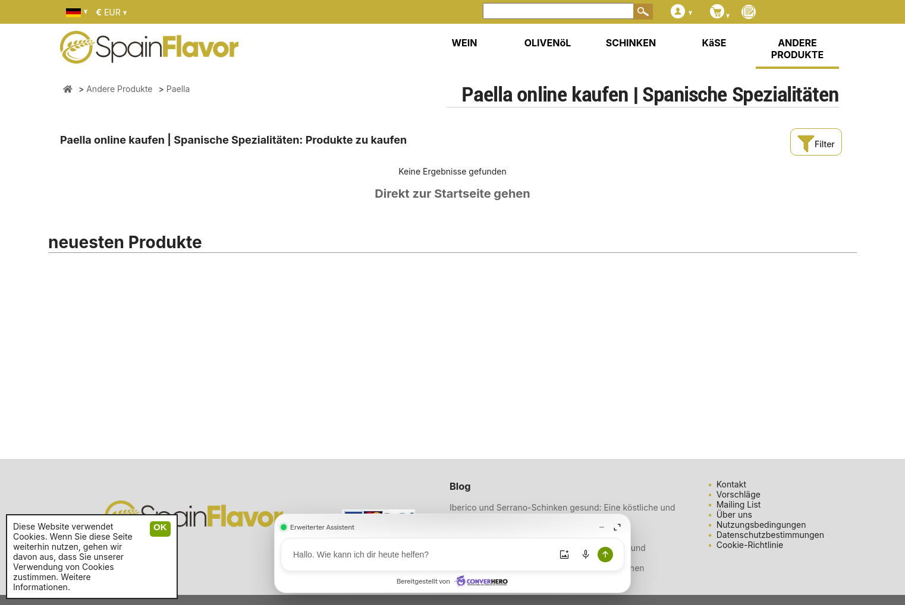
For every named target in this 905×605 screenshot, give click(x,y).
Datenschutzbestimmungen (770, 535)
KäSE (714, 43)
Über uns (734, 514)
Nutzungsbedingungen (761, 525)
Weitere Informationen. (52, 582)
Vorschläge (739, 494)
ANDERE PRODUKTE (797, 49)
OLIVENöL (547, 43)
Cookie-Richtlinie (750, 545)
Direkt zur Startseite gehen (452, 193)
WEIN (464, 43)
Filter (816, 144)
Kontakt (731, 484)
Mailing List (739, 504)
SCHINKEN (631, 43)
